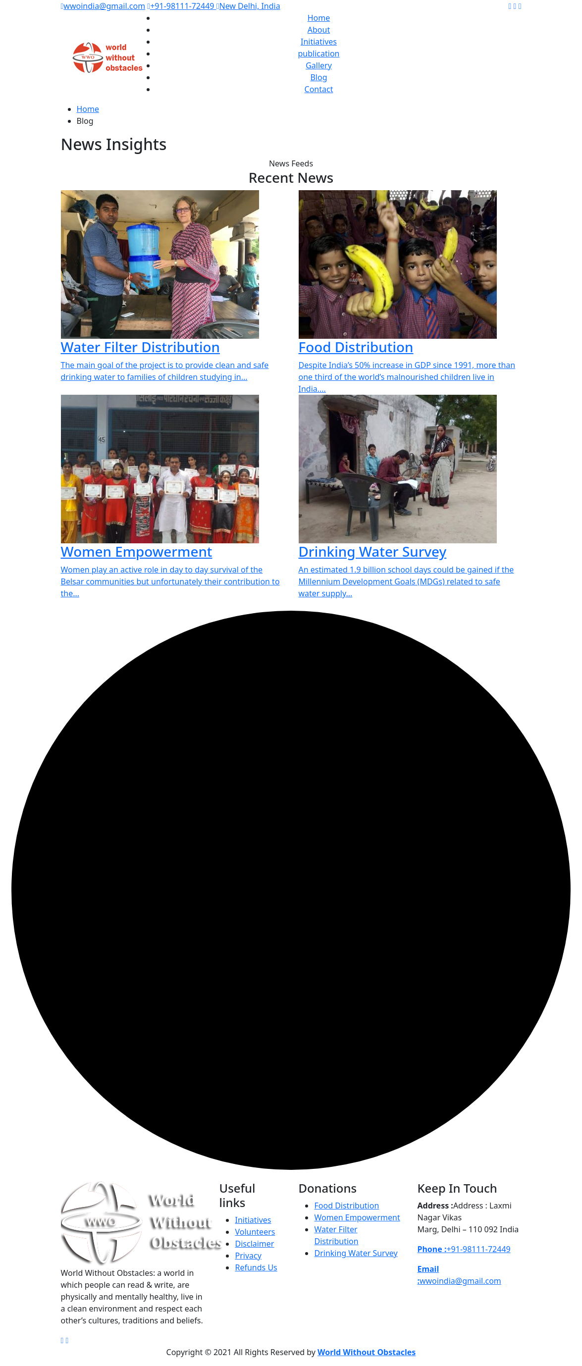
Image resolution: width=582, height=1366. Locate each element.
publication (319, 53)
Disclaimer (254, 1243)
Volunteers (255, 1231)
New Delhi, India (248, 5)
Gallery (319, 65)
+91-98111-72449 (181, 5)
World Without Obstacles (366, 1352)
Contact (319, 89)
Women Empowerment (136, 551)
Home (319, 17)
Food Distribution (356, 346)
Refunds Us (256, 1267)
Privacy (248, 1255)
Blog (318, 77)
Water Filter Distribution (140, 346)
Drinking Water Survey (373, 551)
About (319, 29)
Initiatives (319, 41)
